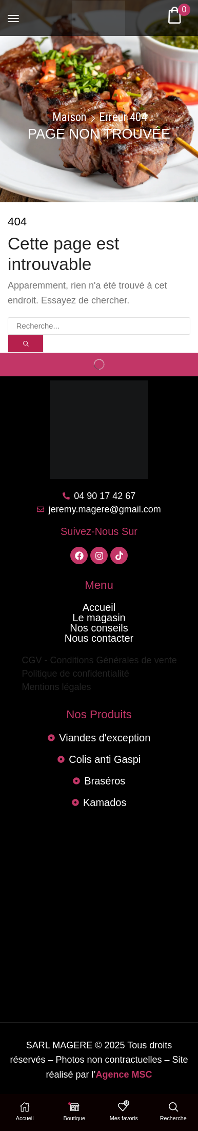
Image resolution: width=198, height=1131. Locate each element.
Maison (69, 117)
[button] (13, 14)
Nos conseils (99, 628)
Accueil (99, 607)
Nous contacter (99, 638)
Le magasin (98, 617)
